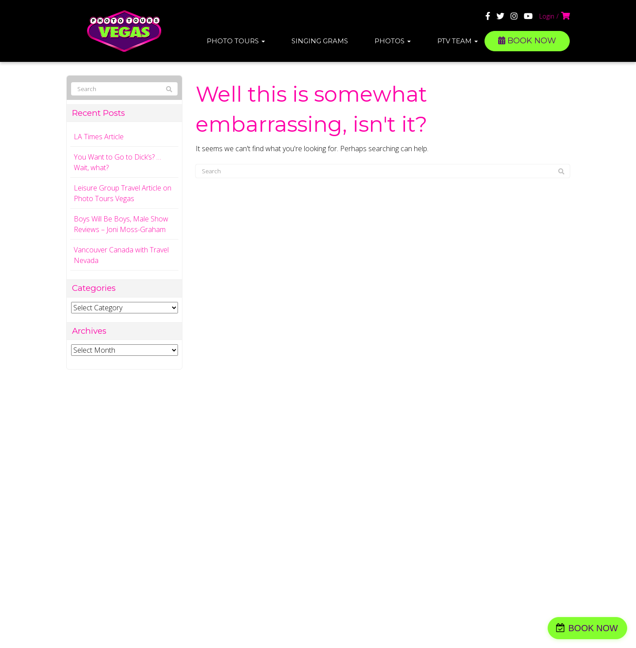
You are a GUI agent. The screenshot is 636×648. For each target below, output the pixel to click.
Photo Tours (236, 41)
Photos (393, 41)
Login (546, 16)
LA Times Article (99, 136)
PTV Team (457, 41)
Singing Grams (320, 41)
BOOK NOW (527, 41)
